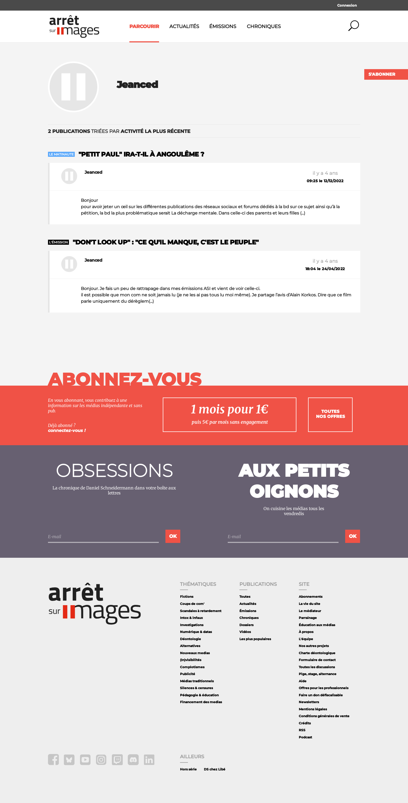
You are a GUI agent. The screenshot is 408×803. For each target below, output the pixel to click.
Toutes (244, 597)
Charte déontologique (317, 653)
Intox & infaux (191, 618)
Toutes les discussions (317, 667)
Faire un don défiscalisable (321, 695)
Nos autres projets (314, 646)
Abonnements (310, 597)
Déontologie (190, 639)
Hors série (188, 769)
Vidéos (245, 632)
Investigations (191, 625)
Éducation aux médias (317, 625)
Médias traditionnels (197, 681)
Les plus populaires (255, 639)
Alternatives (190, 646)
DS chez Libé (214, 769)
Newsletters (309, 702)
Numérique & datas (196, 632)
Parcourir (144, 26)
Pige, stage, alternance (317, 674)
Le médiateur (310, 611)
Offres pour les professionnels (323, 688)
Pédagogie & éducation (199, 695)
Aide (302, 681)
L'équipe (306, 639)
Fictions (186, 597)
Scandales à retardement (200, 611)
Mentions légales (313, 709)
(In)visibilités (190, 660)
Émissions (222, 26)
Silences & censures (196, 688)
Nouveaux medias (195, 653)
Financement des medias (201, 702)
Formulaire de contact (317, 660)
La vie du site (309, 604)
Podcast (305, 737)
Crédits (305, 723)
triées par (119, 131)
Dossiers (246, 625)
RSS (302, 730)
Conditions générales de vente (324, 716)
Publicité (187, 674)
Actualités (184, 26)
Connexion (347, 5)
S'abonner (381, 74)
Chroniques (264, 26)
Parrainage (308, 618)
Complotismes (192, 667)
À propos (306, 632)
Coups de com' (192, 604)
